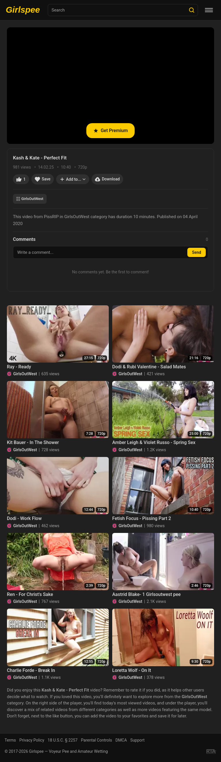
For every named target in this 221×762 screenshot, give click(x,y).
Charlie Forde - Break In (31, 670)
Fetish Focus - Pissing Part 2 (141, 518)
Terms (10, 740)
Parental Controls (96, 740)
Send (196, 252)
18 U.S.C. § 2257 (63, 740)
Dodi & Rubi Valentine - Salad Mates (149, 366)
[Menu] (209, 10)
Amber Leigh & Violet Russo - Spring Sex (153, 442)
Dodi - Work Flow (24, 518)
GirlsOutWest (29, 199)
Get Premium (110, 130)
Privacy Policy (31, 740)
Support (137, 740)
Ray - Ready (19, 366)
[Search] (191, 10)
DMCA (121, 740)
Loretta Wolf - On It (131, 670)
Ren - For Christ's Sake (30, 594)
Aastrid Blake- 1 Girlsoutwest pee (146, 594)
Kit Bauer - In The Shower (33, 442)
